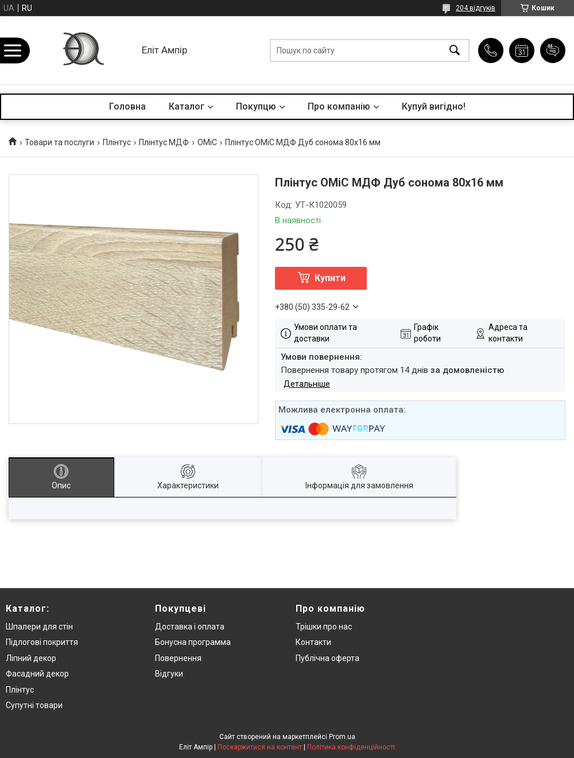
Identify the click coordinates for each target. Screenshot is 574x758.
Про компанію (339, 106)
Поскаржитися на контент (260, 747)
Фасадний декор (37, 673)
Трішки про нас (324, 626)
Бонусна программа (193, 642)
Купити (330, 278)
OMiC (207, 142)
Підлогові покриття (42, 642)
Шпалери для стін (39, 626)
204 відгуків (475, 8)
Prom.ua (342, 737)
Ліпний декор (31, 658)
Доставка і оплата (189, 626)
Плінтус (117, 142)
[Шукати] (454, 50)
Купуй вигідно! (434, 106)
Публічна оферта (327, 658)
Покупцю (256, 106)
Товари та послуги (59, 142)
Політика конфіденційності (351, 747)
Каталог (186, 106)
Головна (127, 106)
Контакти (313, 642)
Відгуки (169, 673)
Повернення (178, 658)
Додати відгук (552, 50)
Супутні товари (34, 705)
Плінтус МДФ (164, 142)
